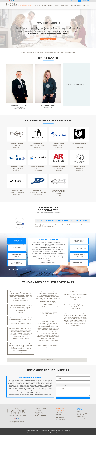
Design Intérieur (53, 5)
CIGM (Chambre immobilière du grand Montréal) (48, 267)
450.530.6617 (16, 185)
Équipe (64, 1)
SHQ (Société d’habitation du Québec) (48, 279)
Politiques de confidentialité (32, 460)
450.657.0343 (58, 210)
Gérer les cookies (66, 460)
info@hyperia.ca (72, 1)
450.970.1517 (79, 161)
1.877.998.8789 (37, 185)
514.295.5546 (79, 185)
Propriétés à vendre (25, 5)
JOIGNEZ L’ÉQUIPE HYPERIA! (76, 96)
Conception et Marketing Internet (47, 462)
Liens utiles (81, 447)
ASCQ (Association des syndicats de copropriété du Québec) (48, 269)
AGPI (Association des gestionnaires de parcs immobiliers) (48, 271)
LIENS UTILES (55, 63)
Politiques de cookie (55, 460)
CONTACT (72, 63)
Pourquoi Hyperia (76, 5)
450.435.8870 (83, 1)
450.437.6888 (16, 208)
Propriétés (60, 437)
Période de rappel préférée (73, 410)
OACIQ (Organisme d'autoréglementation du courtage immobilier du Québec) (48, 265)
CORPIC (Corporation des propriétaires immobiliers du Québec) (48, 273)
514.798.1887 (58, 185)
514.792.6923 (37, 161)
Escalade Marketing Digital (67, 462)
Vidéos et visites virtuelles (82, 443)
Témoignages (60, 448)
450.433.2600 (58, 161)
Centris (48, 280)
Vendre (44, 5)
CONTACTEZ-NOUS (48, 46)
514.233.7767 (38, 440)
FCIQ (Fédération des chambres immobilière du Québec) (48, 277)
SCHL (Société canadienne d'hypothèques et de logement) (48, 262)
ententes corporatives (43, 63)
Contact (86, 5)
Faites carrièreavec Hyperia (40, 445)
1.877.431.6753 (37, 208)
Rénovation (60, 446)
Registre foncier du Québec (48, 282)
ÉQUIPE (23, 63)
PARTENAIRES (30, 63)
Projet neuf (65, 5)
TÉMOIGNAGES (64, 63)
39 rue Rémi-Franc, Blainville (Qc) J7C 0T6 (16, 450)
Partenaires (81, 445)
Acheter (37, 5)
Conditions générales (44, 460)
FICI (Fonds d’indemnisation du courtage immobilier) (48, 275)
